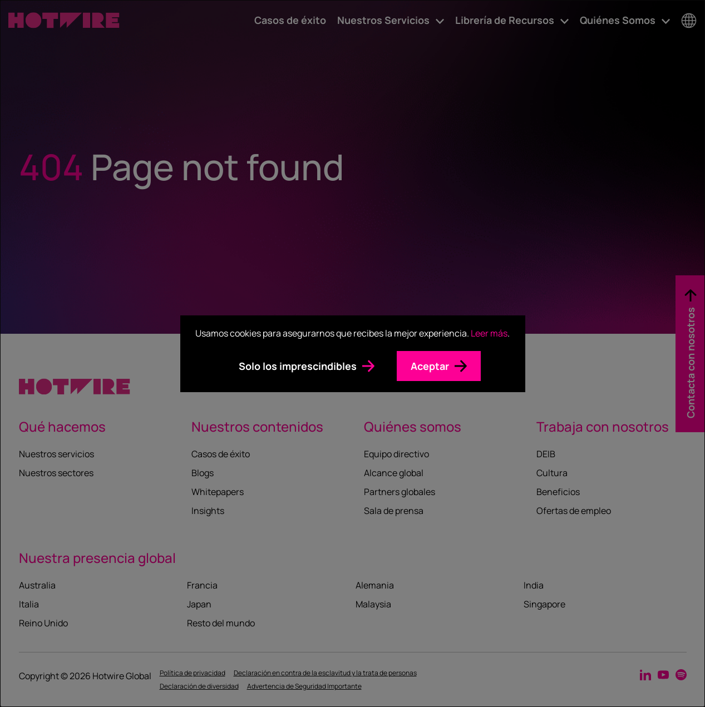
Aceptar (430, 366)
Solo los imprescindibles (298, 366)
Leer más (489, 333)
